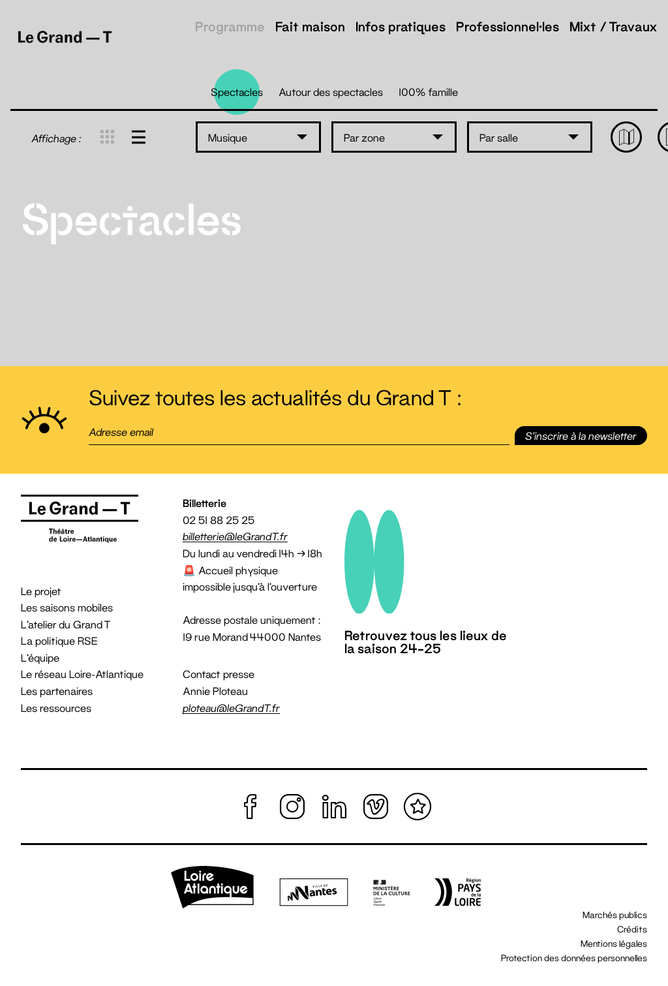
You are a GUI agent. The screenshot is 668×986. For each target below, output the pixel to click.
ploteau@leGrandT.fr (231, 707)
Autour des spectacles (331, 91)
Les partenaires (57, 691)
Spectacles (237, 91)
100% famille (428, 91)
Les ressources (56, 707)
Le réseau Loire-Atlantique (82, 674)
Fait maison (310, 26)
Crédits (632, 929)
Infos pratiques (401, 26)
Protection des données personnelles (574, 958)
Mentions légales (614, 943)
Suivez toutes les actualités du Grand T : (275, 398)
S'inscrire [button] (581, 435)
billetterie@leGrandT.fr (235, 536)
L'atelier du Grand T (66, 624)
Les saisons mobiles (67, 607)
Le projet (41, 591)
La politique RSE (59, 640)
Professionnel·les (507, 26)
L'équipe (40, 657)
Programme (230, 26)
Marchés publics (615, 915)
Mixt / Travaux (613, 26)
